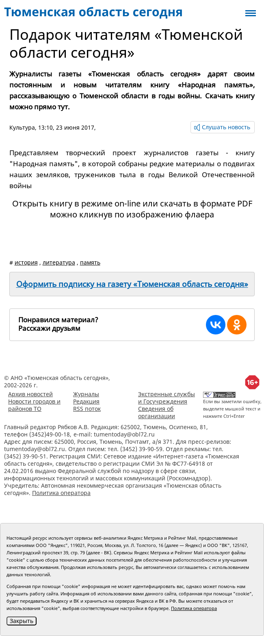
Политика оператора (61, 493)
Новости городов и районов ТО (34, 404)
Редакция (86, 401)
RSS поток (87, 408)
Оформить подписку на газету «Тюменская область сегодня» (132, 284)
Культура (22, 127)
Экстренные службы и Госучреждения (166, 397)
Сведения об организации (156, 412)
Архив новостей (30, 394)
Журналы (86, 394)
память (90, 262)
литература (59, 262)
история (26, 262)
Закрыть (21, 621)
